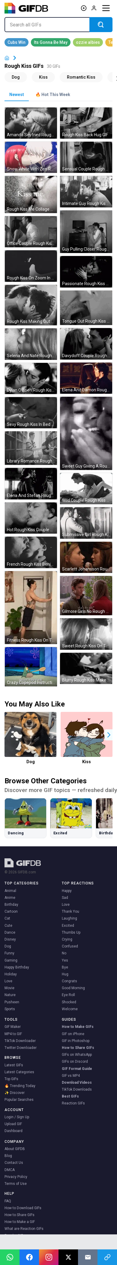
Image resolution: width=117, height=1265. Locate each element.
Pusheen (11, 1002)
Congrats (69, 981)
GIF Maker (12, 1027)
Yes (65, 960)
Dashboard (13, 1131)
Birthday (11, 904)
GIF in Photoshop (75, 1041)
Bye (65, 967)
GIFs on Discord (75, 1061)
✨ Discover (14, 1093)
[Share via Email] (88, 1257)
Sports (9, 1009)
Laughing (69, 918)
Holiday (10, 974)
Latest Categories (19, 1072)
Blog (8, 1156)
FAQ (7, 1201)
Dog (30, 761)
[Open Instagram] (48, 1257)
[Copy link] (107, 1257)
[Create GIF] (83, 8)
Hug (65, 974)
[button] (108, 734)
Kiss (86, 761)
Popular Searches (19, 1100)
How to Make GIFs (78, 1027)
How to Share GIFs (78, 1048)
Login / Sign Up (16, 1117)
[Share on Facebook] (29, 1257)
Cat (7, 918)
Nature (10, 995)
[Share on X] (68, 1257)
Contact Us (13, 1163)
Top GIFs (11, 1079)
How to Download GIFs (22, 1208)
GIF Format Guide (77, 1069)
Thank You (70, 911)
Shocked (69, 1002)
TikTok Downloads (77, 1089)
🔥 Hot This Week (52, 94)
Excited (68, 925)
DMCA (9, 1170)
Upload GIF (13, 1124)
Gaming (10, 960)
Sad (65, 898)
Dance (9, 932)
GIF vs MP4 (71, 1076)
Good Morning (73, 988)
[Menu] (105, 8)
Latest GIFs (13, 1065)
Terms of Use (15, 1184)
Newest (16, 94)
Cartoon (11, 911)
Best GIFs (70, 1096)
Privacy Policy (15, 1177)
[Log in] (94, 8)
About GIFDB (14, 1149)
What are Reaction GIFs (24, 1229)
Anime (9, 898)
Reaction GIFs (73, 1103)
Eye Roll (68, 995)
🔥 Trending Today (19, 1086)
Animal (10, 891)
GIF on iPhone (73, 1034)
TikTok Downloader (20, 1041)
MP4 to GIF (13, 1034)
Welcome (70, 1009)
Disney (10, 939)
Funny (9, 953)
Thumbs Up (71, 932)
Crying (67, 939)
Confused (70, 946)
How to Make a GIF (19, 1222)
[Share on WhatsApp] (10, 1257)
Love (8, 981)
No (64, 953)
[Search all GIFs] (46, 24)
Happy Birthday (16, 967)
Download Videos (77, 1082)
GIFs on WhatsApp (77, 1055)
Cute (8, 925)
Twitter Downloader (20, 1048)
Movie (9, 988)
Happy (67, 891)
